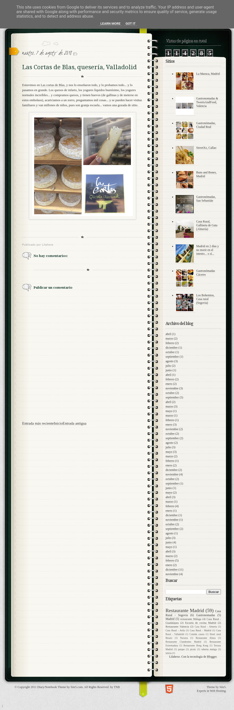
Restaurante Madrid (185, 610)
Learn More (110, 23)
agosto (169, 361)
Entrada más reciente (38, 423)
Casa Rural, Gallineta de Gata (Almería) (206, 225)
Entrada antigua (75, 423)
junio (169, 370)
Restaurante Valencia (177, 626)
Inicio (58, 423)
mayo (169, 411)
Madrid (170, 619)
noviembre (172, 388)
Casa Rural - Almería (206, 626)
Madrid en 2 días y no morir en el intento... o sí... (207, 249)
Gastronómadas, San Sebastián (206, 198)
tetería (169, 653)
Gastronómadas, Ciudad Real (206, 125)
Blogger (211, 656)
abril (168, 334)
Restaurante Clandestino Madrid (183, 641)
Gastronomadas (205, 615)
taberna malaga (209, 649)
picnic (193, 649)
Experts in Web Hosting (211, 691)
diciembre (172, 347)
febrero (170, 343)
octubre (170, 352)
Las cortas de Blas (53, 85)
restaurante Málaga (190, 618)
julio (168, 365)
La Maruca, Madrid (208, 74)
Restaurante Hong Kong (195, 645)
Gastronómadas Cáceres (205, 272)
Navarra (184, 638)
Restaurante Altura (206, 638)
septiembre (172, 356)
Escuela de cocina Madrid (200, 622)
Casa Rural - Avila (175, 630)
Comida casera (196, 634)
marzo (169, 338)
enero (169, 384)
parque (181, 649)
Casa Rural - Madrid (200, 630)
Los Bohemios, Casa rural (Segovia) (205, 299)
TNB (117, 687)
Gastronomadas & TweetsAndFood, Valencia (207, 102)
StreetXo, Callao (206, 148)
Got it (131, 23)
